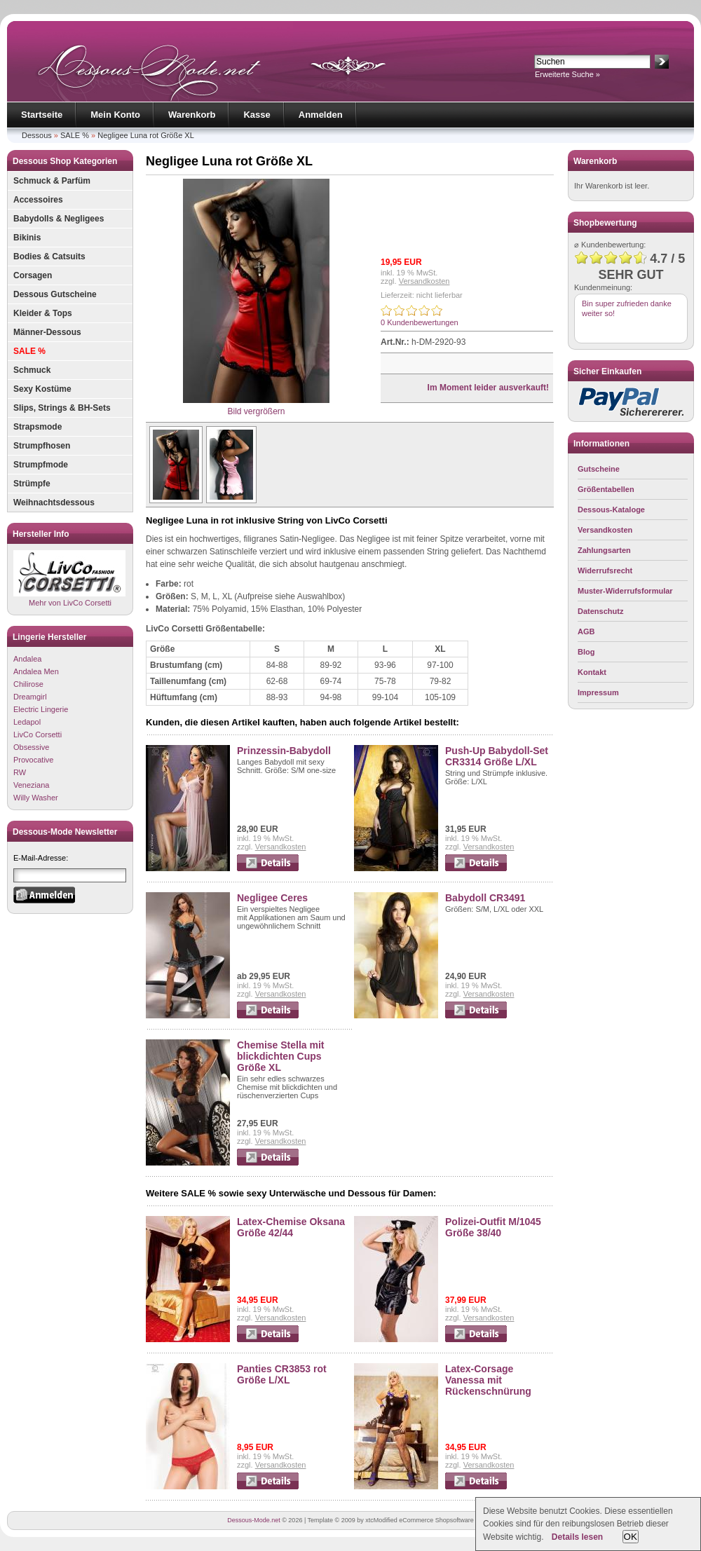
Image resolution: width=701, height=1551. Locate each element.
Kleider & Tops (42, 313)
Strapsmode (37, 427)
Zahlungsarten (604, 550)
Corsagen (32, 275)
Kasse (256, 114)
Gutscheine (599, 469)
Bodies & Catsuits (49, 256)
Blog (586, 652)
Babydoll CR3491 (485, 897)
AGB (586, 631)
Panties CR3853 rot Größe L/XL (282, 1374)
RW (19, 772)
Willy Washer (35, 797)
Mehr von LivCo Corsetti (69, 578)
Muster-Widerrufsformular (625, 591)
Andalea (27, 659)
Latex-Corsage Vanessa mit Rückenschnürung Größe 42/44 (488, 1385)
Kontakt (592, 672)
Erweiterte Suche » (567, 74)
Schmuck (31, 370)
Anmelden (321, 114)
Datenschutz (600, 611)
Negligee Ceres (272, 897)
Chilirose (28, 684)
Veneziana (31, 785)
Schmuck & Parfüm (51, 181)
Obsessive (31, 747)
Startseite (41, 114)
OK (630, 1536)
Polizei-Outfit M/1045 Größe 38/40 (493, 1227)
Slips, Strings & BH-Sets (62, 408)
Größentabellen (606, 489)
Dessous (37, 135)
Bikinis (27, 237)
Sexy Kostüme (42, 389)
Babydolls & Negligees (58, 219)
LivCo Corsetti (37, 734)
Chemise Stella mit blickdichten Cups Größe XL (281, 1056)
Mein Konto (115, 114)
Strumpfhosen (41, 446)
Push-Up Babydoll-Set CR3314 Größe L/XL (496, 756)
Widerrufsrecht (605, 570)
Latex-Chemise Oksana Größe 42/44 (291, 1227)
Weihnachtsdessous (54, 502)
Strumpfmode (40, 465)
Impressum (598, 692)
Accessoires (38, 200)
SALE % (74, 135)
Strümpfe (31, 483)
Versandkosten (424, 281)
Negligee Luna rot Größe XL (145, 135)
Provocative (33, 760)
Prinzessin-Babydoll (284, 750)
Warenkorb (191, 114)
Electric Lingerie (40, 709)
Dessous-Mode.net (253, 1520)
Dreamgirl (30, 696)
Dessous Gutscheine (55, 294)
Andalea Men (36, 671)
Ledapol (27, 722)
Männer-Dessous (47, 332)
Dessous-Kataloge (611, 509)
